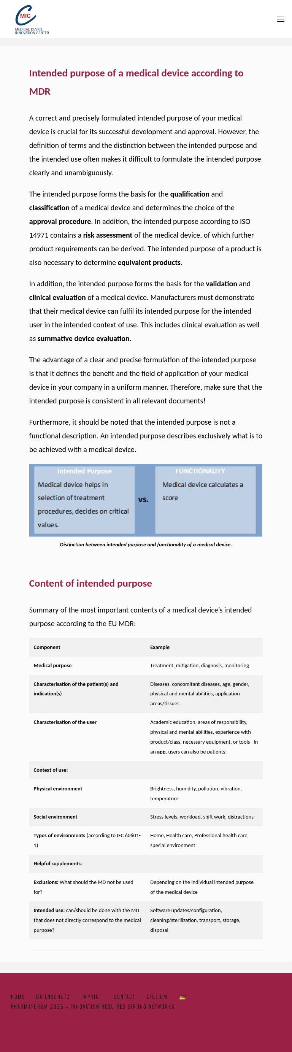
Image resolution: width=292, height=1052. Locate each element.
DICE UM (157, 996)
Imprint (91, 996)
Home (18, 996)
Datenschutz (53, 996)
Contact (124, 996)
